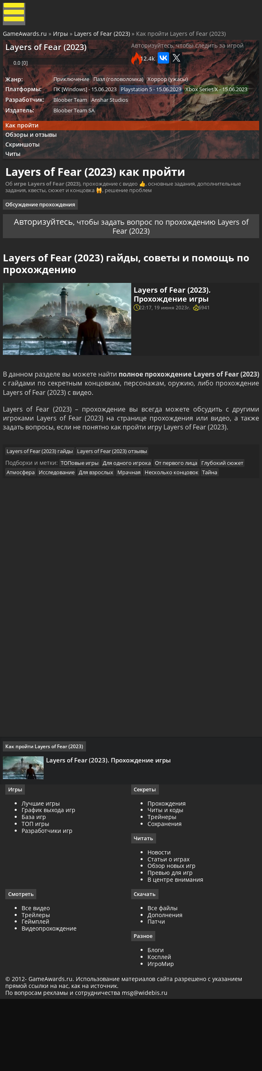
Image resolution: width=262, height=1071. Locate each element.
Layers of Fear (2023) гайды (44, 499)
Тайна (78, 533)
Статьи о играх (168, 927)
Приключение (75, 93)
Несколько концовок (37, 533)
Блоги (156, 1019)
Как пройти (25, 154)
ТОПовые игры (84, 513)
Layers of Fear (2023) (103, 38)
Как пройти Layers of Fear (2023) (47, 811)
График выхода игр (51, 878)
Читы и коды (165, 878)
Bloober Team (74, 126)
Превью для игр (170, 941)
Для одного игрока (133, 513)
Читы (16, 187)
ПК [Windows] (74, 104)
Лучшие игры (43, 871)
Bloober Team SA (78, 138)
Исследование (111, 523)
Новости (159, 920)
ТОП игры (38, 892)
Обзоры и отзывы (34, 165)
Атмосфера (73, 523)
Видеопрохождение (51, 997)
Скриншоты (26, 176)
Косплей (159, 1026)
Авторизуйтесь (52, 255)
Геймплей (38, 990)
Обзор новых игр (172, 934)
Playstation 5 (142, 104)
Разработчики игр (49, 898)
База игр (36, 885)
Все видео (38, 977)
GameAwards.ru (26, 38)
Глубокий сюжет (32, 523)
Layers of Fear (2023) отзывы (118, 499)
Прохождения (167, 871)
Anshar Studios (115, 126)
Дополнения (165, 984)
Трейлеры (38, 984)
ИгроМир (161, 1033)
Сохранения (165, 892)
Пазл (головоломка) (124, 93)
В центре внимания (175, 948)
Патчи (156, 990)
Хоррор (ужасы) (176, 93)
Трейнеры (162, 885)
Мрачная (187, 523)
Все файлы (163, 977)
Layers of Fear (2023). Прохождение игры (173, 335)
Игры (61, 38)
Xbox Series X (73, 115)
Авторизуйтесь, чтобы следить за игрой (187, 53)
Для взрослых (152, 523)
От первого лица (184, 513)
